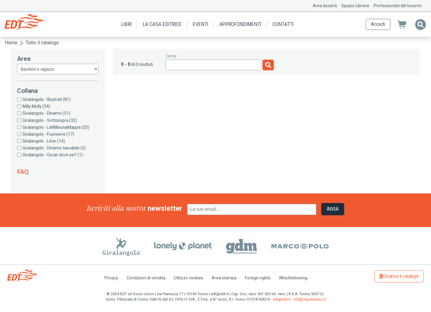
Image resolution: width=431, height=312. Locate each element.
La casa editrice (162, 24)
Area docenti (325, 5)
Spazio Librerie (355, 5)
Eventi (200, 24)
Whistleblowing (293, 277)
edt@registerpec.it (310, 299)
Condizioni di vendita (146, 277)
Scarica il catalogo (401, 276)
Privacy (111, 277)
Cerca (171, 56)
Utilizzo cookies (188, 277)
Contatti (283, 24)
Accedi (378, 24)
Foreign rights (258, 277)
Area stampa (224, 277)
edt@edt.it (282, 299)
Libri (126, 24)
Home (11, 43)
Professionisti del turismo (398, 5)
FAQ (23, 171)
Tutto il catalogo (42, 43)
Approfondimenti (240, 24)
